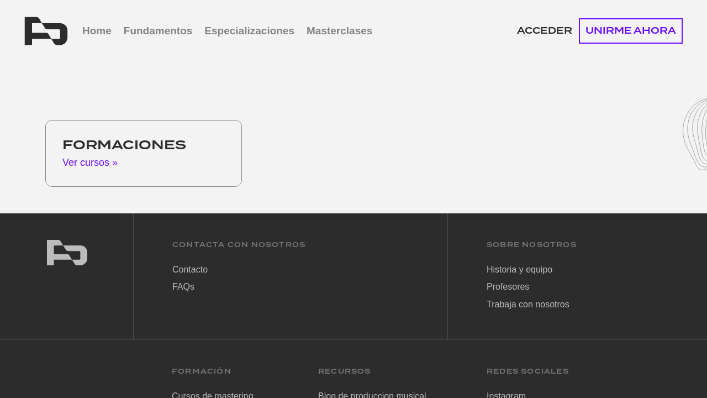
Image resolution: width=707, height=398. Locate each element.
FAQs (183, 286)
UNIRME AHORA (630, 30)
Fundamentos (158, 30)
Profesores (508, 286)
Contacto (190, 269)
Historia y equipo (519, 269)
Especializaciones (249, 30)
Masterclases (339, 30)
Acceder (544, 30)
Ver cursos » (90, 162)
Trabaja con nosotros (528, 304)
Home (97, 30)
